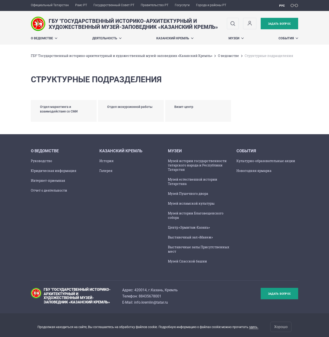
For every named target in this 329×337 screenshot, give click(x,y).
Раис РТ (81, 5)
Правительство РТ (154, 5)
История (106, 161)
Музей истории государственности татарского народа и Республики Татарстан (197, 165)
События (288, 38)
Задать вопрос (279, 23)
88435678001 (150, 296)
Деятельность (107, 38)
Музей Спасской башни (187, 261)
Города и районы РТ (211, 5)
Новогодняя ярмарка (253, 170)
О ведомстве (44, 38)
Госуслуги (182, 5)
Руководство (41, 161)
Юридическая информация (53, 170)
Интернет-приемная (48, 180)
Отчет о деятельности (49, 190)
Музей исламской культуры (191, 203)
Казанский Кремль (175, 38)
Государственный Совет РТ (113, 5)
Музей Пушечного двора (188, 193)
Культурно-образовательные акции (265, 161)
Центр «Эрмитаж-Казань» (189, 227)
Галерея (105, 170)
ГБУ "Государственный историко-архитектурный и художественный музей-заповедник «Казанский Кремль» (121, 55)
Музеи (236, 38)
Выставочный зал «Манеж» (190, 237)
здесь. (253, 327)
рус (282, 5)
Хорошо (281, 327)
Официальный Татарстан (50, 5)
